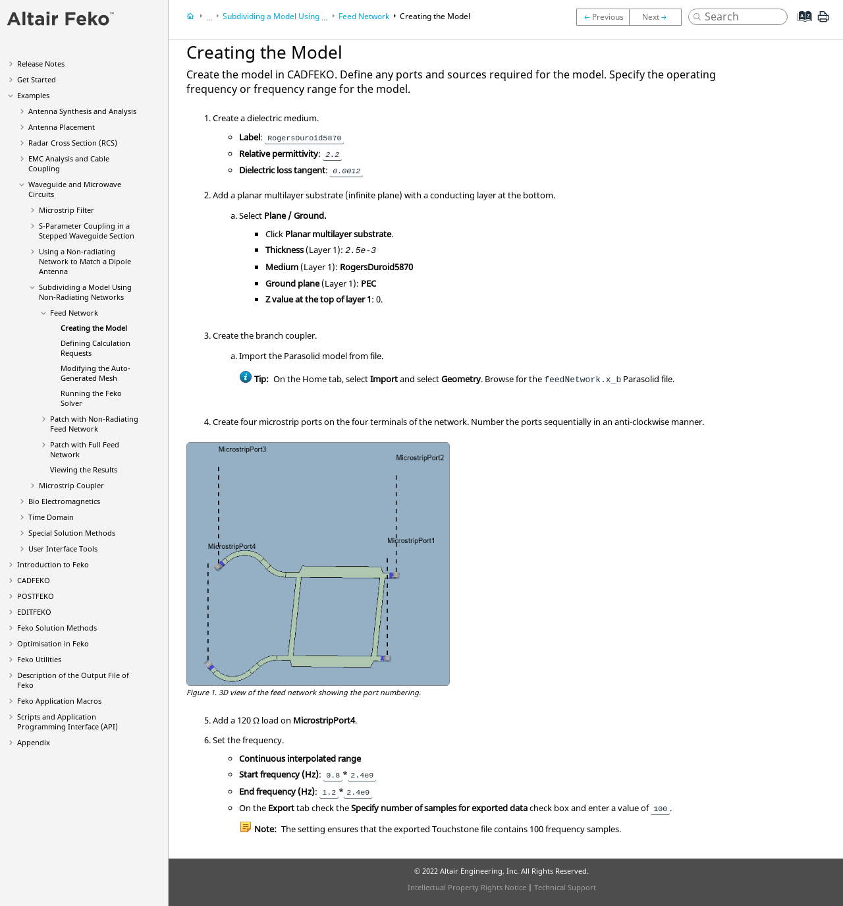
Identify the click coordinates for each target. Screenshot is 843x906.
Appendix (33, 742)
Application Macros (59, 701)
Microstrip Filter (66, 210)
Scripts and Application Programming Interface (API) (67, 721)
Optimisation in (53, 643)
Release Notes (41, 64)
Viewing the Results (83, 469)
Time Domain (51, 517)
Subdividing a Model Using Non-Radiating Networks (85, 292)
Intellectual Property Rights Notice (467, 887)
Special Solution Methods (71, 533)
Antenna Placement (61, 127)
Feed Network (74, 313)
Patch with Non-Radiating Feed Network (94, 424)
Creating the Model (94, 328)
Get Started (36, 79)
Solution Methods (57, 628)
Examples (33, 95)
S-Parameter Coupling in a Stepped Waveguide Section (86, 231)
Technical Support (565, 887)
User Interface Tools (62, 548)
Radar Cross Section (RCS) (72, 143)
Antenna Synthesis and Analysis (82, 111)
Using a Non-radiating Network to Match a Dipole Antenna (85, 261)
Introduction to (53, 564)
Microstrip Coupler (71, 485)
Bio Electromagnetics (64, 501)
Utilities (39, 659)
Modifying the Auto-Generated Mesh (95, 373)
